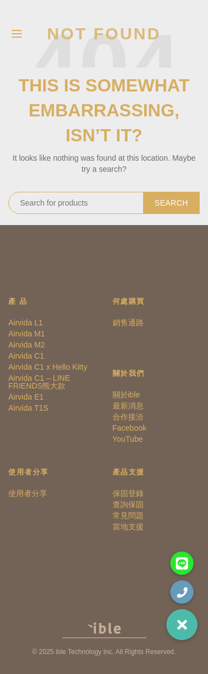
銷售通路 (128, 322)
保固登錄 (128, 493)
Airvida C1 (26, 355)
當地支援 (128, 526)
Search (171, 202)
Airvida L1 (25, 322)
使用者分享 (27, 493)
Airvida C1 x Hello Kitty (47, 366)
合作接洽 (128, 416)
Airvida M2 (26, 344)
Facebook (129, 427)
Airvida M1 (26, 333)
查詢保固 (128, 504)
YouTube (128, 439)
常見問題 (128, 515)
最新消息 (128, 405)
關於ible (126, 394)
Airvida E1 (26, 396)
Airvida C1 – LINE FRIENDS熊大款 (39, 382)
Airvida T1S (28, 408)
